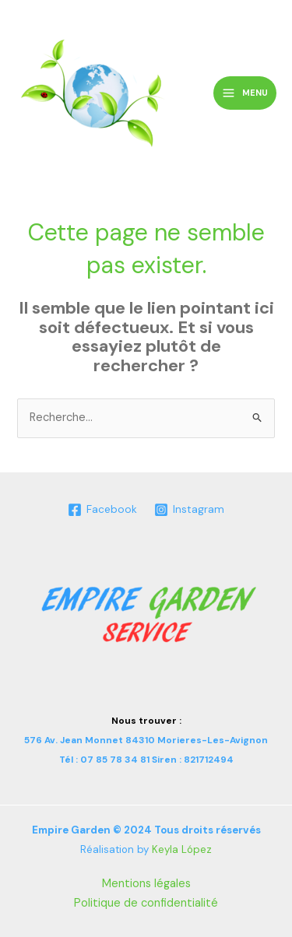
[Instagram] (189, 510)
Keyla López (182, 849)
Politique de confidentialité (146, 903)
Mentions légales (146, 883)
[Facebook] (102, 510)
